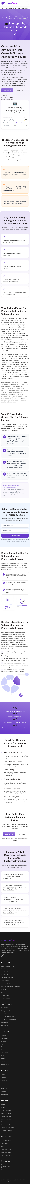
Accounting (4, 1083)
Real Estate (4, 1080)
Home (2, 8)
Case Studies (5, 980)
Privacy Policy (5, 995)
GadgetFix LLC (5, 1143)
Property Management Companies (10, 986)
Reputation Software (6, 1125)
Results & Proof (5, 974)
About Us (3, 989)
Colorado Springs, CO (11, 8)
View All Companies (6, 1155)
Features (3, 1104)
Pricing (3, 1107)
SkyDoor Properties (6, 1149)
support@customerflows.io (8, 1172)
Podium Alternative (6, 1116)
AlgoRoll (3, 1146)
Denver (3, 1061)
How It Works (5, 972)
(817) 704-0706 (5, 1167)
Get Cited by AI (5, 969)
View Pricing (19, 91)
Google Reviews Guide (7, 1122)
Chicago (3, 1041)
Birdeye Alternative (6, 1119)
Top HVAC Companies (7, 1008)
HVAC (3, 1074)
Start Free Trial (7, 91)
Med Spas (4, 1088)
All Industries (4, 1022)
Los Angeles (4, 1038)
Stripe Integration (6, 1113)
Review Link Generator (7, 1127)
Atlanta (3, 1058)
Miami (3, 1055)
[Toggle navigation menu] (27, 3)
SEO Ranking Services (7, 966)
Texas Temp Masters (6, 1140)
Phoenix (3, 1047)
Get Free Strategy (15, 536)
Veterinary (4, 1091)
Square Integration (6, 1110)
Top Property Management (8, 1019)
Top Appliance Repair (7, 1011)
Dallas (3, 1050)
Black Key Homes (6, 1152)
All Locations (4, 1025)
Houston (3, 1044)
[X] (2, 955)
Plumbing (3, 1077)
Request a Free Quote (7, 977)
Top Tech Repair (5, 1013)
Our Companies (5, 983)
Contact (3, 992)
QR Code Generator (6, 1130)
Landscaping (4, 1086)
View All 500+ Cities (6, 1064)
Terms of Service (5, 998)
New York (3, 1035)
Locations (9, 18)
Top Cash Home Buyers (7, 1016)
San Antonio (4, 1052)
